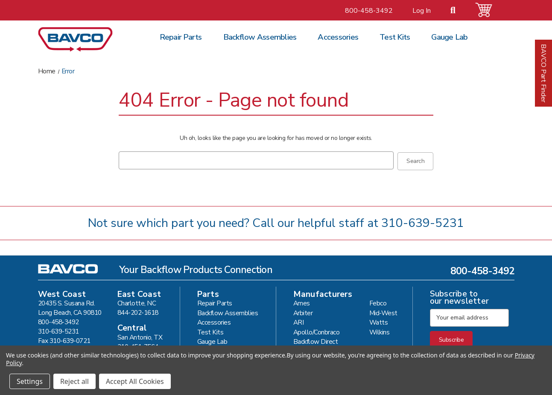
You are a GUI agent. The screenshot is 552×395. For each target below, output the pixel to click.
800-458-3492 (369, 10)
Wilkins (379, 331)
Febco (378, 302)
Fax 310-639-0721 (64, 339)
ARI (298, 321)
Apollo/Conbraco (316, 331)
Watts (378, 321)
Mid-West (383, 312)
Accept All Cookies (135, 381)
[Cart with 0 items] (488, 10)
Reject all (74, 381)
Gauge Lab (449, 37)
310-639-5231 (422, 222)
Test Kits (395, 37)
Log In (421, 10)
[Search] (458, 11)
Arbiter (303, 312)
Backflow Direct (315, 340)
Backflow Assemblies (260, 37)
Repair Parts (181, 37)
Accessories (338, 37)
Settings (30, 381)
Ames (301, 302)
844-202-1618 (137, 311)
